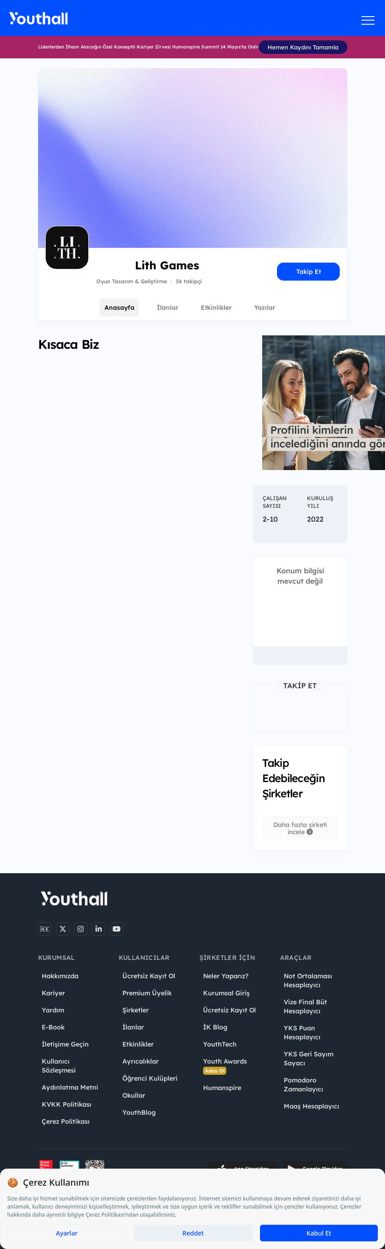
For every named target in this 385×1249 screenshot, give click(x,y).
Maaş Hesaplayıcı (311, 1106)
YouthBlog (139, 1112)
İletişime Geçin (65, 1044)
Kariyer (53, 993)
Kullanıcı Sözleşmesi (59, 1065)
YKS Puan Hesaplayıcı (302, 1032)
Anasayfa (119, 307)
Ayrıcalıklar (140, 1061)
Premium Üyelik (147, 993)
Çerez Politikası (66, 1121)
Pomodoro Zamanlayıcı (303, 1084)
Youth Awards (225, 1066)
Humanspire (222, 1088)
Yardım (53, 1010)
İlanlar (167, 307)
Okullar (133, 1095)
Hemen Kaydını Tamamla (303, 47)
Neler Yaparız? (225, 976)
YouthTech (220, 1044)
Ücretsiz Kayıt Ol (148, 976)
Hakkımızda (60, 976)
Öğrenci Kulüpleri (149, 1078)
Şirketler (135, 1010)
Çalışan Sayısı (275, 502)
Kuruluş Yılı (320, 502)
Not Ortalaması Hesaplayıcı (308, 980)
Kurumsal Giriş (226, 993)
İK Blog (215, 1027)
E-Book (53, 1027)
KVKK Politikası (66, 1104)
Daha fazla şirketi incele (300, 828)
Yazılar (264, 307)
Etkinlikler (216, 307)
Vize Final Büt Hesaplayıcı (305, 1006)
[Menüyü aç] (368, 20)
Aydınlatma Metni (70, 1087)
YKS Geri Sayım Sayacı (308, 1058)
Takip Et (308, 272)
